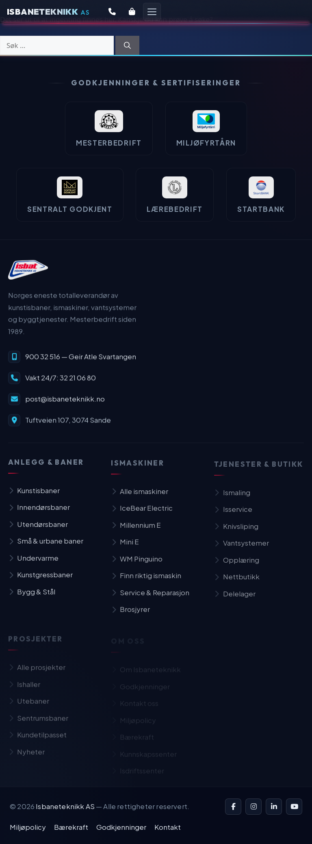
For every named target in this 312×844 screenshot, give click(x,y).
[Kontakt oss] (112, 12)
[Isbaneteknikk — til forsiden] (28, 274)
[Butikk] (132, 12)
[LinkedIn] (274, 806)
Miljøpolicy (28, 826)
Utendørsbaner (38, 529)
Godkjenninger (121, 826)
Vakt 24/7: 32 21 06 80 (60, 382)
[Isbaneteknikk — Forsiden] (48, 12)
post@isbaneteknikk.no (65, 403)
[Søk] (127, 45)
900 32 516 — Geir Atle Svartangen (80, 361)
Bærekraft (71, 826)
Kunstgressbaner (40, 580)
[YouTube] (294, 806)
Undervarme (33, 563)
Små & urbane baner (45, 546)
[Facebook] (233, 806)
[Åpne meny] (152, 12)
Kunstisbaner (34, 496)
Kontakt (167, 826)
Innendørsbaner (39, 512)
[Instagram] (253, 806)
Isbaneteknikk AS (65, 806)
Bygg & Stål (31, 597)
